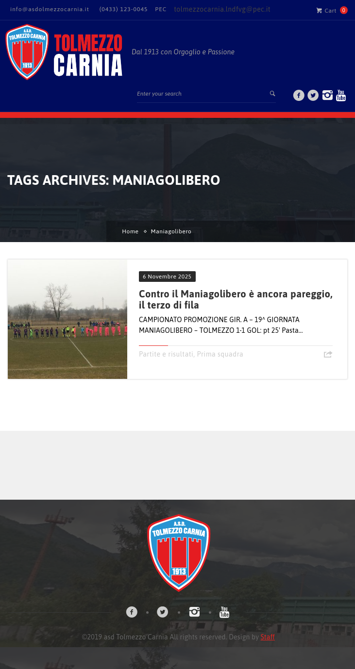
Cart (326, 10)
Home (130, 231)
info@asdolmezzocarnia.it (49, 9)
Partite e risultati (166, 354)
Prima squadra (220, 354)
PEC (161, 9)
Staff (268, 637)
